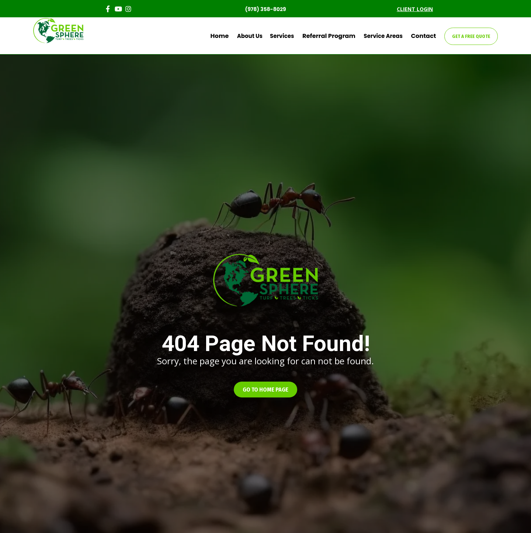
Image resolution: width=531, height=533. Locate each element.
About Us (260, 36)
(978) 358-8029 (265, 9)
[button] (265, 389)
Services (292, 36)
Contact (425, 36)
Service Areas (387, 36)
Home (231, 36)
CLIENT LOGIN (415, 9)
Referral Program (336, 36)
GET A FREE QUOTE (471, 36)
